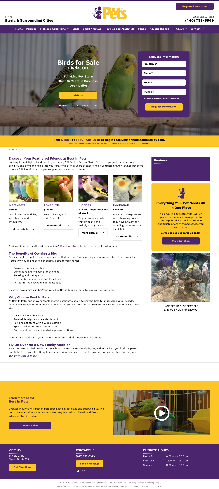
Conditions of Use (105, 482)
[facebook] (78, 471)
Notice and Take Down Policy (125, 482)
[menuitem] (19, 28)
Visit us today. (29, 355)
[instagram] (83, 471)
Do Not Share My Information (85, 482)
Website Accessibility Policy (148, 482)
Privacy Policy (65, 482)
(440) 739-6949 (199, 20)
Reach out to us (69, 246)
